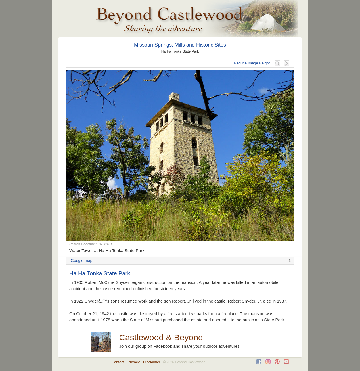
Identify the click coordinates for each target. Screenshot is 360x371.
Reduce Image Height (252, 63)
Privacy (133, 362)
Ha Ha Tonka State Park (99, 273)
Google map (81, 260)
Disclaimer (151, 362)
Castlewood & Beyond (161, 337)
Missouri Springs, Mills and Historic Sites (180, 45)
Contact (118, 362)
